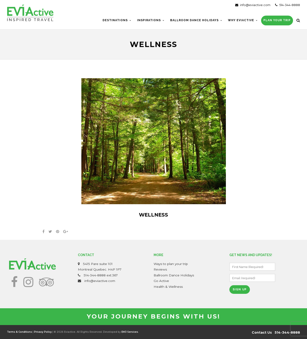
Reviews (160, 269)
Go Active (161, 281)
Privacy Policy (43, 331)
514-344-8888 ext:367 (101, 275)
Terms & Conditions (19, 331)
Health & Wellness (168, 286)
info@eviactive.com (252, 5)
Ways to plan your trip (171, 264)
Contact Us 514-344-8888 (276, 332)
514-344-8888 (287, 5)
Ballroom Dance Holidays (174, 275)
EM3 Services (129, 331)
